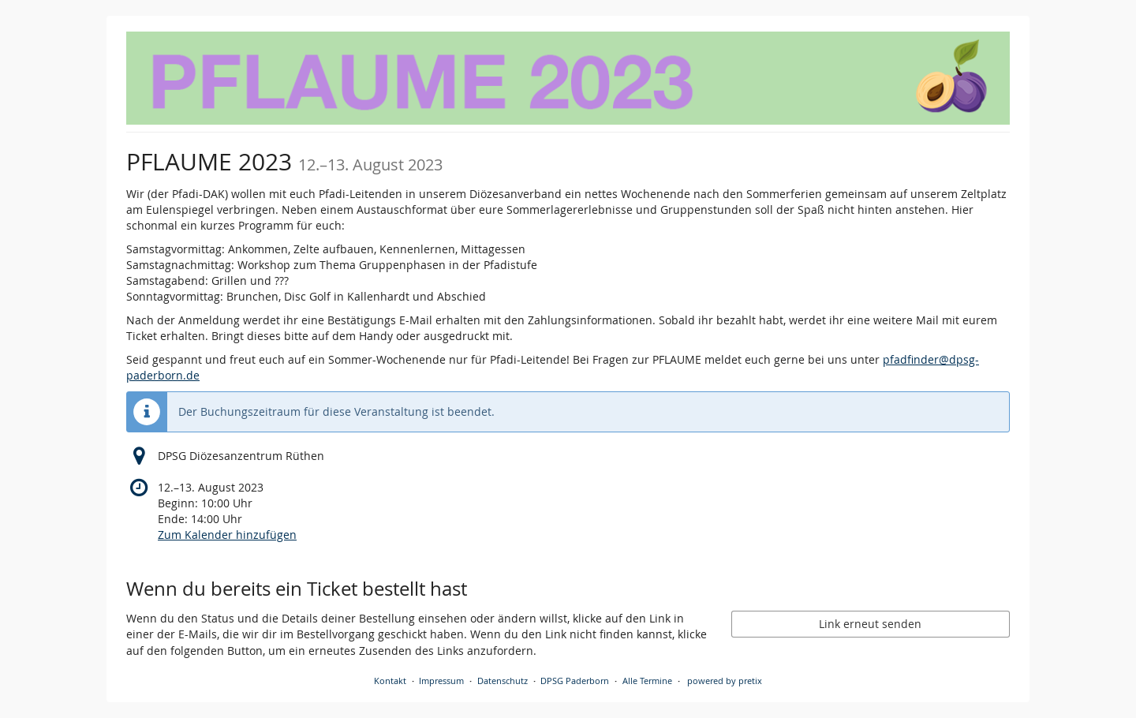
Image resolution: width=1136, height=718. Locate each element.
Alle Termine (647, 680)
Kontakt (390, 680)
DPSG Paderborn (574, 680)
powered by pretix (724, 680)
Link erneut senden (870, 623)
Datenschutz (502, 680)
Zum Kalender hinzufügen (227, 534)
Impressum (441, 680)
